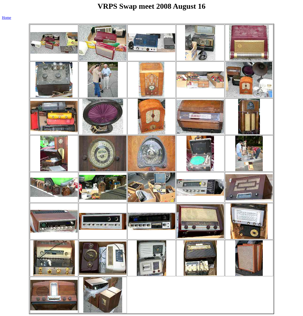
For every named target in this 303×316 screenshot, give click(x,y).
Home (6, 18)
